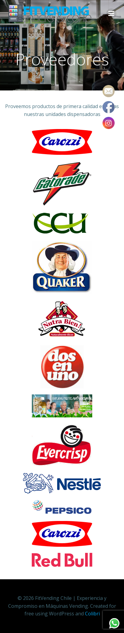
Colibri (92, 613)
